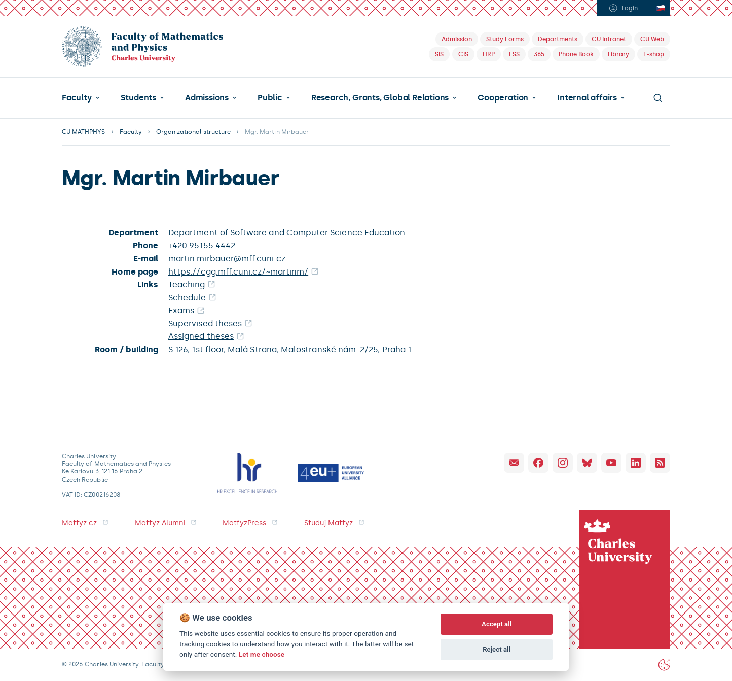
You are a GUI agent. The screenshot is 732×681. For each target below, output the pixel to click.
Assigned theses (201, 336)
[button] (80, 98)
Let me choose (261, 654)
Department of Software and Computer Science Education (286, 232)
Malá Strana (252, 349)
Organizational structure (193, 132)
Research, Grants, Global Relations (380, 98)
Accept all (496, 624)
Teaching (186, 284)
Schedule (187, 297)
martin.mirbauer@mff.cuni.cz (226, 258)
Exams (181, 310)
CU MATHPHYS (83, 132)
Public (270, 98)
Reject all (496, 649)
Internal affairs (587, 98)
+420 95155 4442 (201, 245)
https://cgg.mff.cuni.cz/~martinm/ (238, 272)
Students (138, 98)
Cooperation (503, 98)
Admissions (207, 98)
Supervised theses (205, 323)
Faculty (77, 98)
